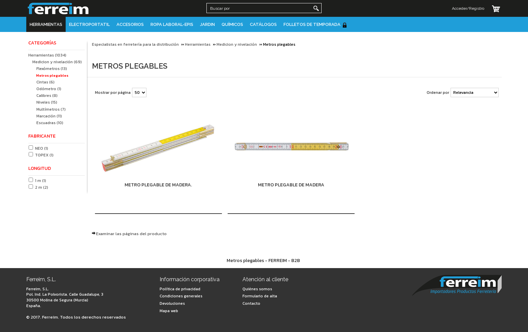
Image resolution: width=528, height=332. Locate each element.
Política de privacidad (180, 289)
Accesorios (130, 24)
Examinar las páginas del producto (131, 233)
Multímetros (51, 109)
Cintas (45, 82)
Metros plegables (52, 75)
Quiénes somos (257, 289)
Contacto (251, 303)
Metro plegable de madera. (158, 184)
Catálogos (263, 24)
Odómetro (48, 89)
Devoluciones (172, 303)
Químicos (232, 24)
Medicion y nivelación (57, 62)
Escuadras (49, 123)
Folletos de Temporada (315, 25)
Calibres (47, 96)
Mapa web (169, 311)
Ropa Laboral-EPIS (172, 24)
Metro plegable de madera (291, 184)
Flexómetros (51, 69)
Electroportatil (89, 24)
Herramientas (46, 24)
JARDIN (207, 24)
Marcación (49, 116)
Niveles (46, 102)
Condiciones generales (181, 296)
